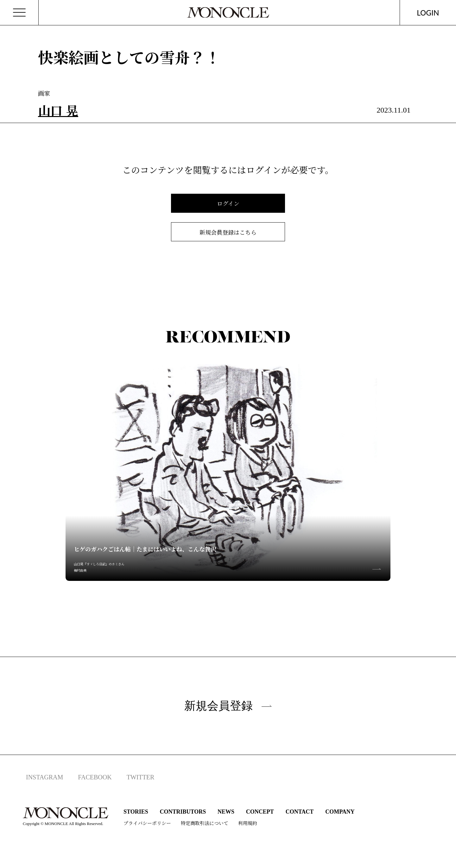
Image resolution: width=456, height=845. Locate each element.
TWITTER (141, 777)
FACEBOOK (94, 777)
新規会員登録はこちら (228, 232)
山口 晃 (58, 110)
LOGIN (428, 12)
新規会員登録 (228, 705)
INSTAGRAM (44, 777)
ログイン (228, 203)
